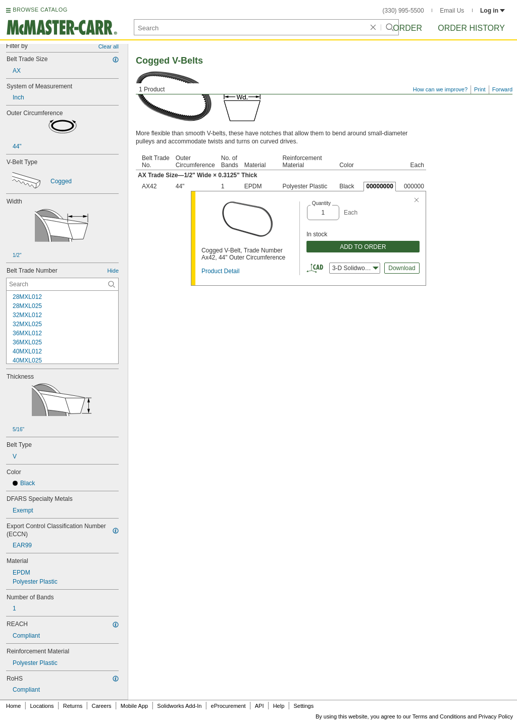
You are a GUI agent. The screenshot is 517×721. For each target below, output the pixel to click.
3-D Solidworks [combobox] (355, 268)
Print (480, 89)
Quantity (321, 203)
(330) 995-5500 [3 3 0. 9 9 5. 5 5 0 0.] (403, 10)
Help (279, 706)
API (259, 706)
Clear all (108, 46)
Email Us (452, 10)
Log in (492, 10)
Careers (101, 706)
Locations (42, 706)
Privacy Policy (496, 716)
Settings (303, 706)
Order (407, 28)
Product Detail (220, 271)
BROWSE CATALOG (40, 10)
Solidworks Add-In (179, 706)
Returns (73, 706)
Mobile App (134, 706)
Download (401, 268)
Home (13, 706)
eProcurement (228, 706)
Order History (471, 28)
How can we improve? (440, 89)
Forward (502, 89)
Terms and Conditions (439, 716)
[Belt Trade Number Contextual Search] (62, 284)
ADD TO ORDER (363, 246)
